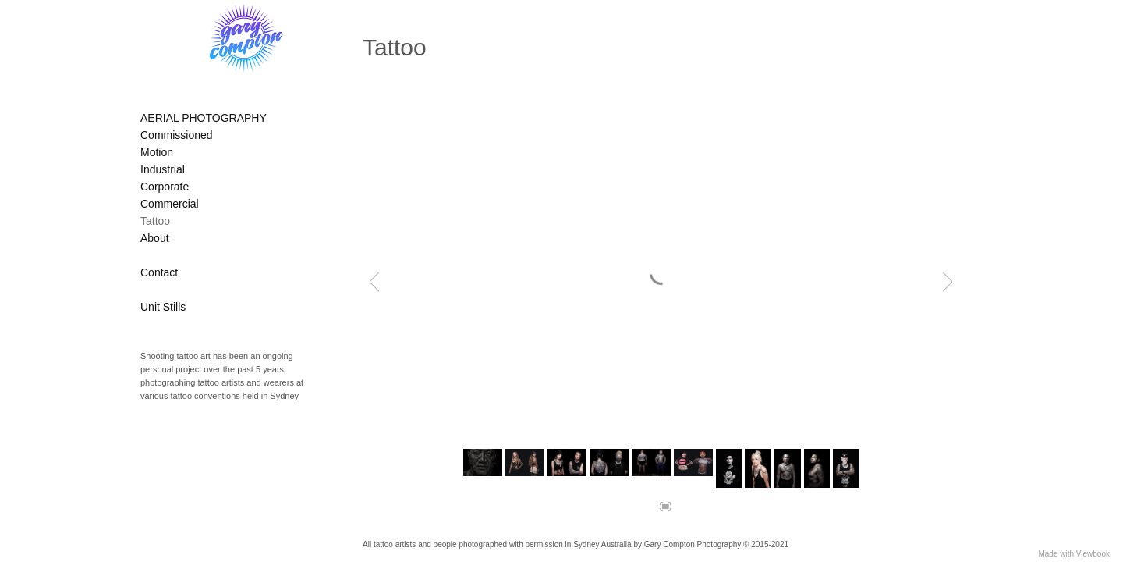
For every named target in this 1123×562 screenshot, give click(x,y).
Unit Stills (163, 307)
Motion (156, 152)
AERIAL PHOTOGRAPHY (203, 118)
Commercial (169, 203)
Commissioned (176, 135)
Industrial (162, 169)
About (154, 238)
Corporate (164, 186)
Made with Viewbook (1074, 554)
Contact (159, 272)
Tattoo (155, 221)
